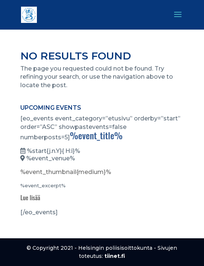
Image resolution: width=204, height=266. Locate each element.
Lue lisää (30, 197)
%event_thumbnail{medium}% (65, 171)
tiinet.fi (114, 256)
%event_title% (96, 135)
